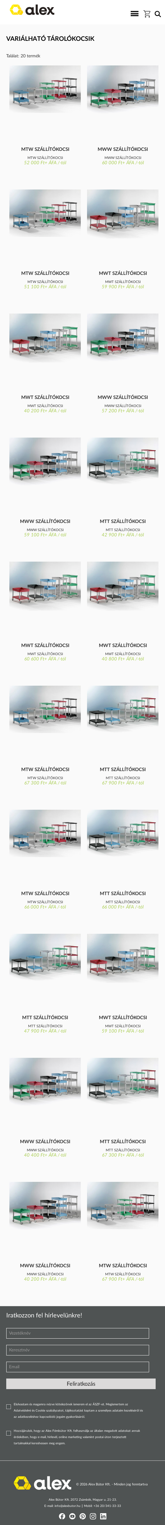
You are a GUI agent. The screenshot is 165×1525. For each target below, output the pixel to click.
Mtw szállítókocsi (45, 149)
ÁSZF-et (98, 1404)
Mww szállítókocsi (123, 149)
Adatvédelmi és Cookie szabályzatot (39, 1410)
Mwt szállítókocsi (123, 273)
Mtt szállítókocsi (123, 521)
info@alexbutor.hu (67, 1506)
